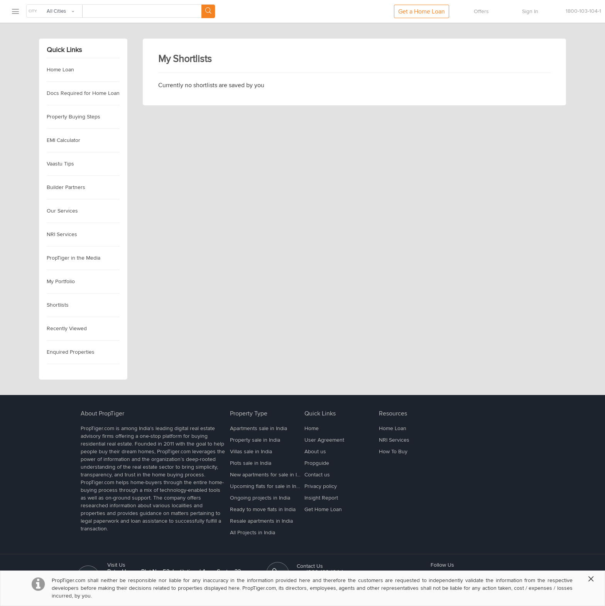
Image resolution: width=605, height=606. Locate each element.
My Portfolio (61, 281)
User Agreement (324, 440)
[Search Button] (208, 11)
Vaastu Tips (60, 163)
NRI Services (62, 234)
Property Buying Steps (73, 116)
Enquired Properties (71, 352)
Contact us (317, 474)
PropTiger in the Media (73, 258)
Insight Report (321, 498)
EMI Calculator (63, 140)
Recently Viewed (67, 328)
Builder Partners (66, 187)
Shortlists (58, 305)
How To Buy (393, 451)
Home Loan (60, 69)
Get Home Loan (323, 509)
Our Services (62, 211)
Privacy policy (320, 486)
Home (311, 428)
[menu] (15, 11)
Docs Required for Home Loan (83, 93)
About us (315, 451)
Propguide (316, 463)
